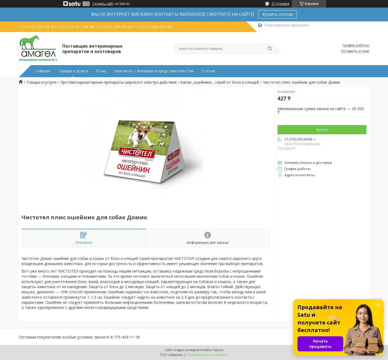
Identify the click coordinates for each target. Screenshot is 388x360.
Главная (42, 71)
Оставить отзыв (355, 51)
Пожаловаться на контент (207, 354)
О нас (101, 71)
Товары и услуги (73, 71)
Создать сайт (102, 4)
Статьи (208, 71)
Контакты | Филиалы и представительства (154, 71)
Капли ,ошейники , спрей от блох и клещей (219, 82)
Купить (322, 129)
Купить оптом (277, 14)
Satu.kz (218, 350)
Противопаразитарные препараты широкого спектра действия (118, 82)
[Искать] (269, 49)
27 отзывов (280, 3)
